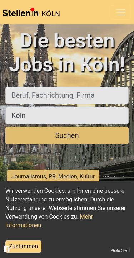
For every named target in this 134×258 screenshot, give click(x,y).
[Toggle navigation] (121, 12)
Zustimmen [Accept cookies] (23, 246)
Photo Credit (120, 251)
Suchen (67, 135)
